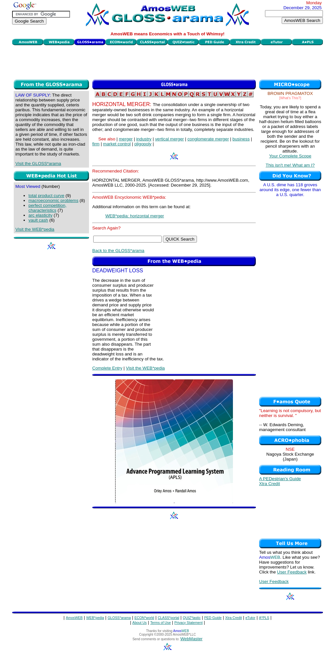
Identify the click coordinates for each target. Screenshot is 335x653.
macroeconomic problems (53, 200)
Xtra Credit (269, 483)
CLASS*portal (168, 618)
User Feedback (292, 572)
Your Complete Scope (290, 156)
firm (95, 143)
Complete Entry (107, 368)
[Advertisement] (167, 61)
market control (117, 143)
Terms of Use (160, 623)
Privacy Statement (188, 623)
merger (125, 138)
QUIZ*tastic (192, 618)
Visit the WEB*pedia (34, 229)
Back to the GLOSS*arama (118, 250)
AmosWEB (74, 618)
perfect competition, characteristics (47, 208)
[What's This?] (290, 98)
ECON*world (144, 618)
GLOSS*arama (119, 618)
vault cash (38, 220)
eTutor (250, 618)
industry (143, 138)
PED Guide (212, 618)
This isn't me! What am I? (290, 165)
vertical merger (169, 138)
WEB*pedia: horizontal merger (134, 215)
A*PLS (264, 618)
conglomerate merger (208, 138)
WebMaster (191, 638)
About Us (139, 623)
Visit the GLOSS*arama (38, 163)
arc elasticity (40, 215)
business (241, 138)
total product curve (46, 195)
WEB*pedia (95, 618)
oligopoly (142, 143)
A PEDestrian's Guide (280, 478)
